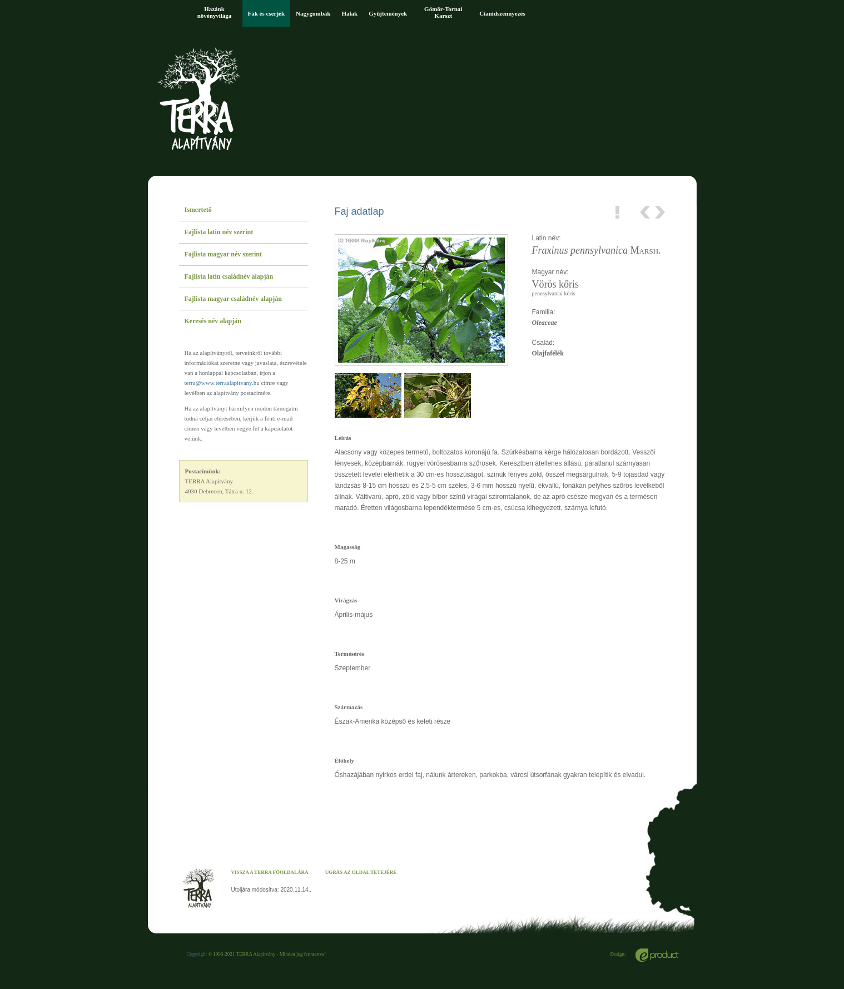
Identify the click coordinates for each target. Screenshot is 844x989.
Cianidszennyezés (502, 13)
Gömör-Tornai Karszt (443, 12)
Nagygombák (313, 13)
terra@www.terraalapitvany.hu (222, 382)
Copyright (197, 954)
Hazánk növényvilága (214, 12)
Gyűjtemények (388, 13)
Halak (349, 13)
